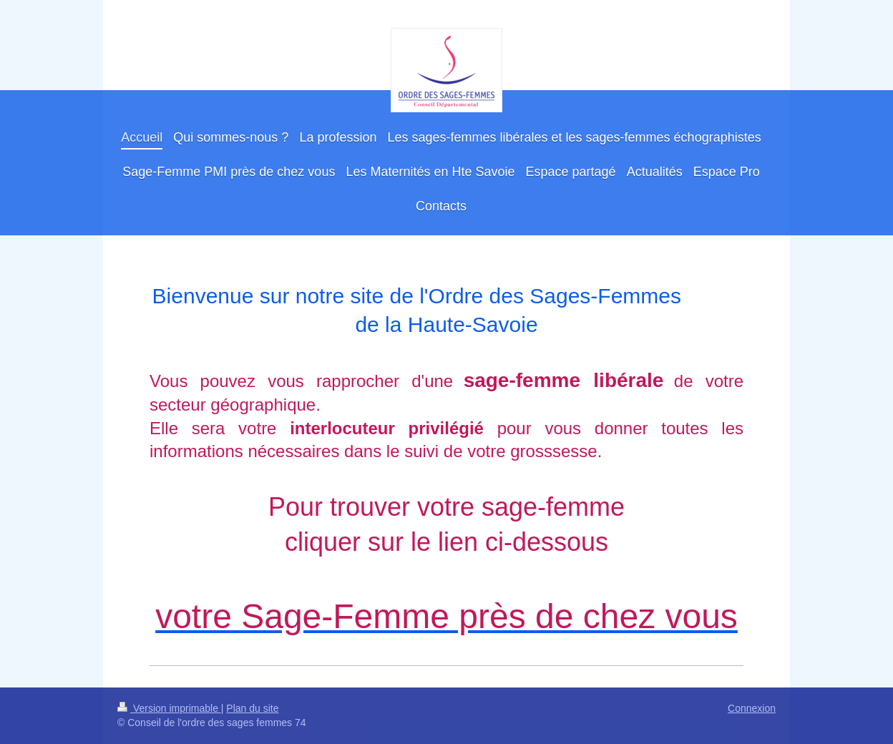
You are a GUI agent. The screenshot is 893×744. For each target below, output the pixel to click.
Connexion (752, 708)
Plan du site (252, 708)
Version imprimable (169, 708)
